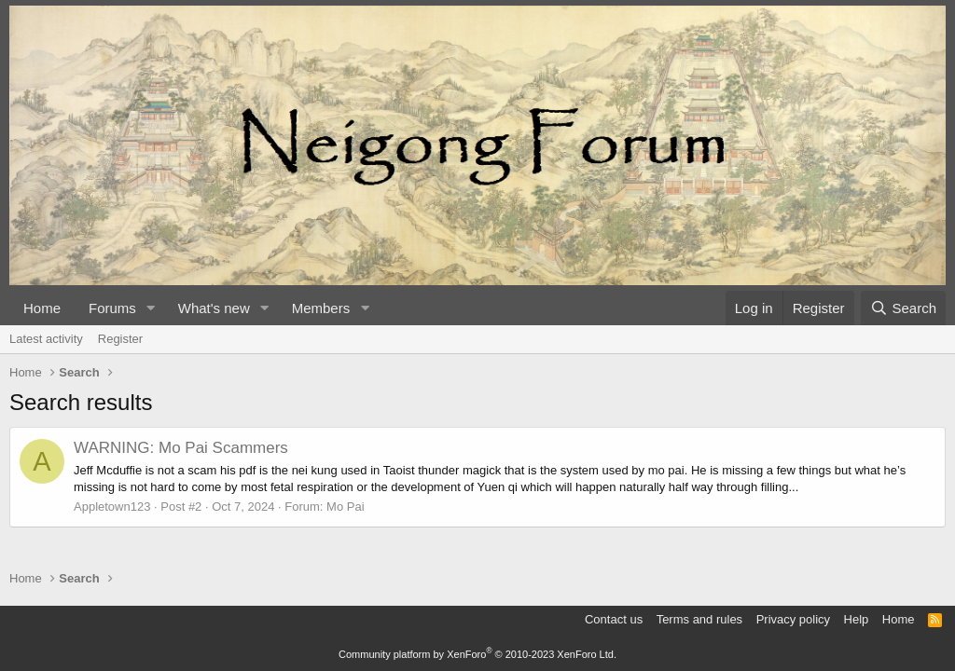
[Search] (903, 308)
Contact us (614, 619)
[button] (151, 308)
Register (120, 339)
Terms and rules (699, 619)
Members (321, 308)
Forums (112, 308)
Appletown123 (112, 507)
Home (42, 308)
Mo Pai (345, 507)
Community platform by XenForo (477, 654)
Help (856, 619)
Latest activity (46, 339)
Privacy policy (793, 619)
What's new (214, 308)
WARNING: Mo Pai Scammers (181, 448)
